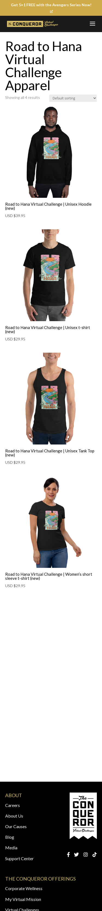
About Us (14, 815)
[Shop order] (73, 98)
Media (11, 847)
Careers (12, 805)
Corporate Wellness (23, 888)
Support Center (19, 858)
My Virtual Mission (23, 899)
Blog (9, 837)
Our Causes (16, 826)
